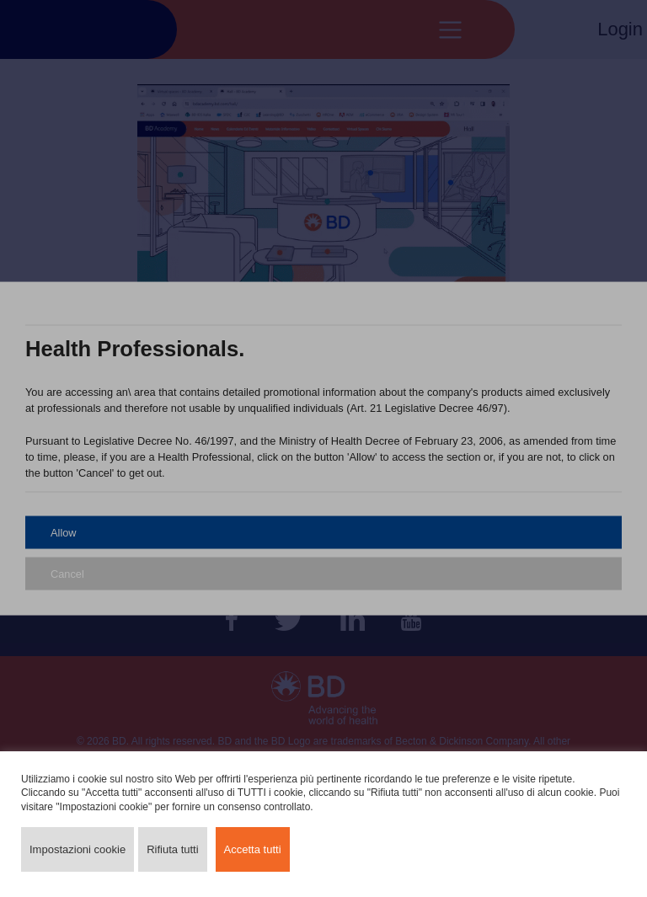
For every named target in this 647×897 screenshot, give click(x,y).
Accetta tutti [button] (252, 849)
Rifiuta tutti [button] (172, 849)
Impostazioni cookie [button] (77, 849)
